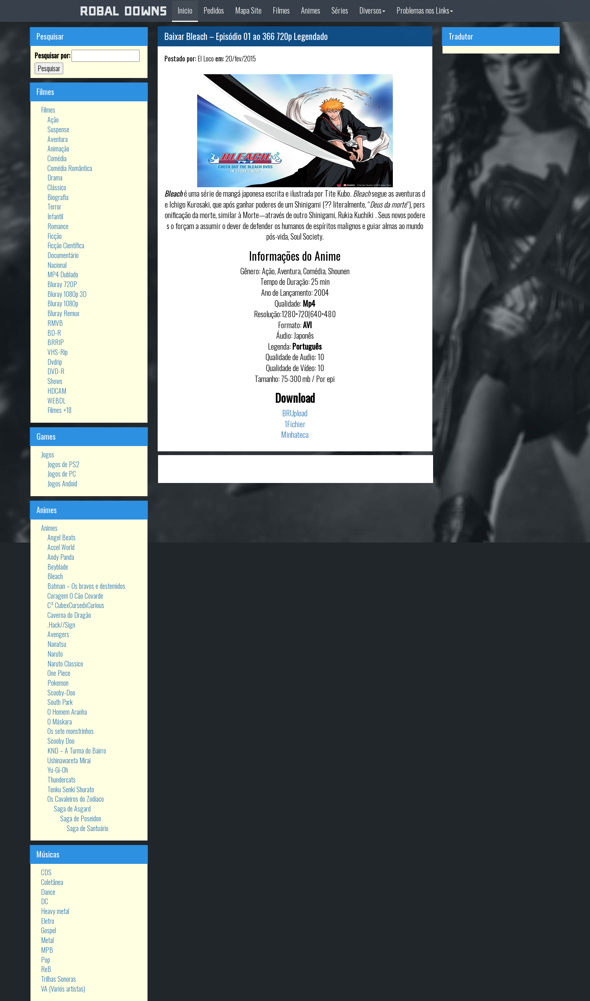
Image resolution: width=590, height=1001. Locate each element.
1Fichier (295, 423)
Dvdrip (54, 362)
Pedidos (214, 10)
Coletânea (52, 882)
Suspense (58, 129)
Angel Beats (61, 537)
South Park (60, 702)
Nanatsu (56, 644)
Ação (53, 119)
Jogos (47, 454)
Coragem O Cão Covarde (75, 596)
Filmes (281, 10)
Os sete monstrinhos (70, 731)
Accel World (61, 547)
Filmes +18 (59, 410)
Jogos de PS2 (63, 464)
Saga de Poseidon (80, 818)
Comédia (57, 158)
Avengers (58, 634)
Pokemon (57, 683)
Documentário (63, 255)
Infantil (55, 216)
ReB (46, 969)
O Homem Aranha (67, 712)
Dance (48, 892)
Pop (45, 959)
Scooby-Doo (61, 692)
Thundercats (61, 779)
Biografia (57, 197)
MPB (47, 950)
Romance (57, 226)
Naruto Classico (65, 663)
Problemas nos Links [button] (425, 10)
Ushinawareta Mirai (69, 760)
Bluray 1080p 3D (67, 294)
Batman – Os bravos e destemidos (86, 586)
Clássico (56, 187)
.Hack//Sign (61, 625)
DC (44, 901)
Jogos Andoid (62, 483)
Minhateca (295, 434)
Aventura (57, 139)
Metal (47, 940)
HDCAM (56, 391)
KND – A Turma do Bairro (76, 750)
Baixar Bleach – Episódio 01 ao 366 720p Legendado (246, 36)
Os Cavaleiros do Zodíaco (75, 799)
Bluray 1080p (62, 303)
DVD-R (55, 371)
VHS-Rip (57, 352)
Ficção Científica (65, 245)
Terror (54, 206)
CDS (46, 872)
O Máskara (59, 721)
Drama (54, 177)
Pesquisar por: (52, 55)
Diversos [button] (372, 10)
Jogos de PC (61, 473)
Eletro (47, 921)
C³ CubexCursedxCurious (75, 605)
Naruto (55, 654)
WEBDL (56, 400)
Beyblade (57, 567)
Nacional (57, 265)
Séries (339, 10)
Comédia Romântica (69, 168)
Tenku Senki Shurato (70, 789)
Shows (54, 381)
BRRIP (55, 342)
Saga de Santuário (87, 828)
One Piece (58, 673)
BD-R (54, 333)
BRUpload (294, 413)
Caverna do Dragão (69, 615)
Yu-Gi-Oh (57, 770)
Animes (310, 10)
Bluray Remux (63, 313)
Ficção (54, 236)
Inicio (185, 10)
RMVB (55, 323)
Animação (58, 148)
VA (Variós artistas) (63, 988)
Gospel (48, 930)
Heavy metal (55, 911)
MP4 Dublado (62, 274)
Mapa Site (248, 10)
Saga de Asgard (72, 808)
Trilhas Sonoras (58, 979)
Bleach (55, 576)
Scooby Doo (61, 741)
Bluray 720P (62, 284)
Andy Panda (60, 557)
